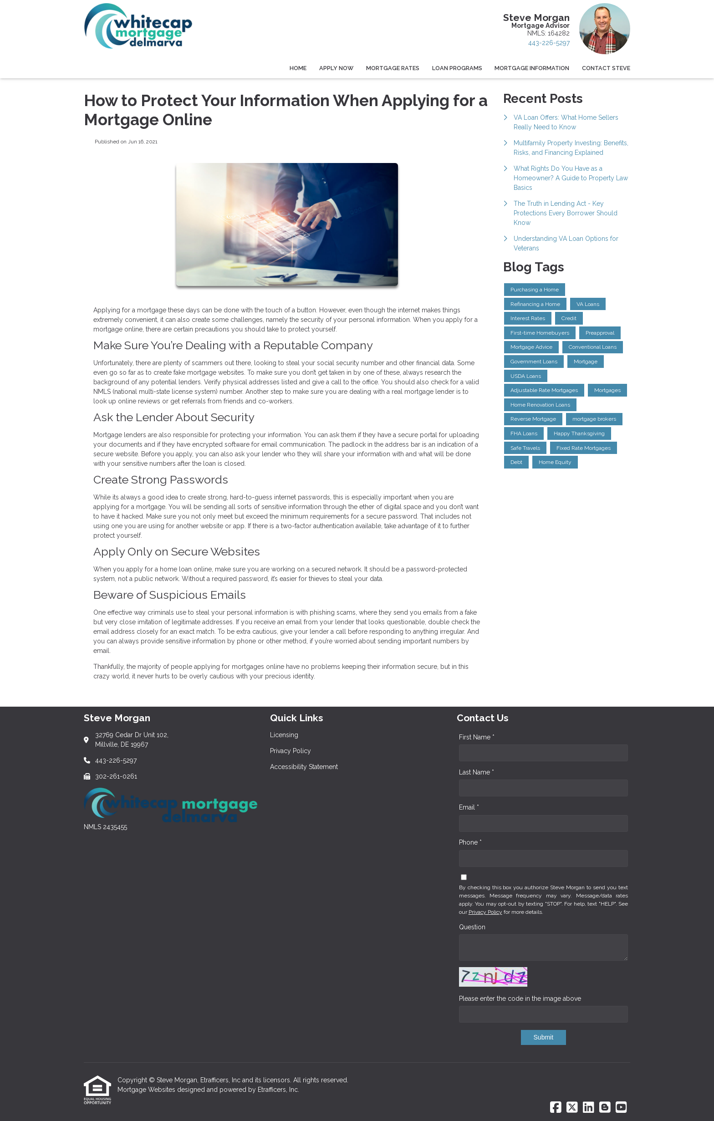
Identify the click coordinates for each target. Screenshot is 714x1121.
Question (472, 927)
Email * (469, 807)
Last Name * (476, 772)
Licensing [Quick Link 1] (284, 735)
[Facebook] (555, 1108)
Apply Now (336, 68)
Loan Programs (457, 68)
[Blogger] (605, 1108)
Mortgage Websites (147, 1089)
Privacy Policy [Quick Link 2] (290, 750)
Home (298, 68)
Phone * (470, 842)
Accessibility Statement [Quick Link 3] (304, 766)
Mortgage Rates (392, 68)
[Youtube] (621, 1108)
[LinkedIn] (588, 1108)
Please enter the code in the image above (520, 998)
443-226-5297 (549, 42)
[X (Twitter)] (572, 1108)
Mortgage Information (532, 68)
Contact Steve (606, 68)
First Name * (477, 737)
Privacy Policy (485, 912)
